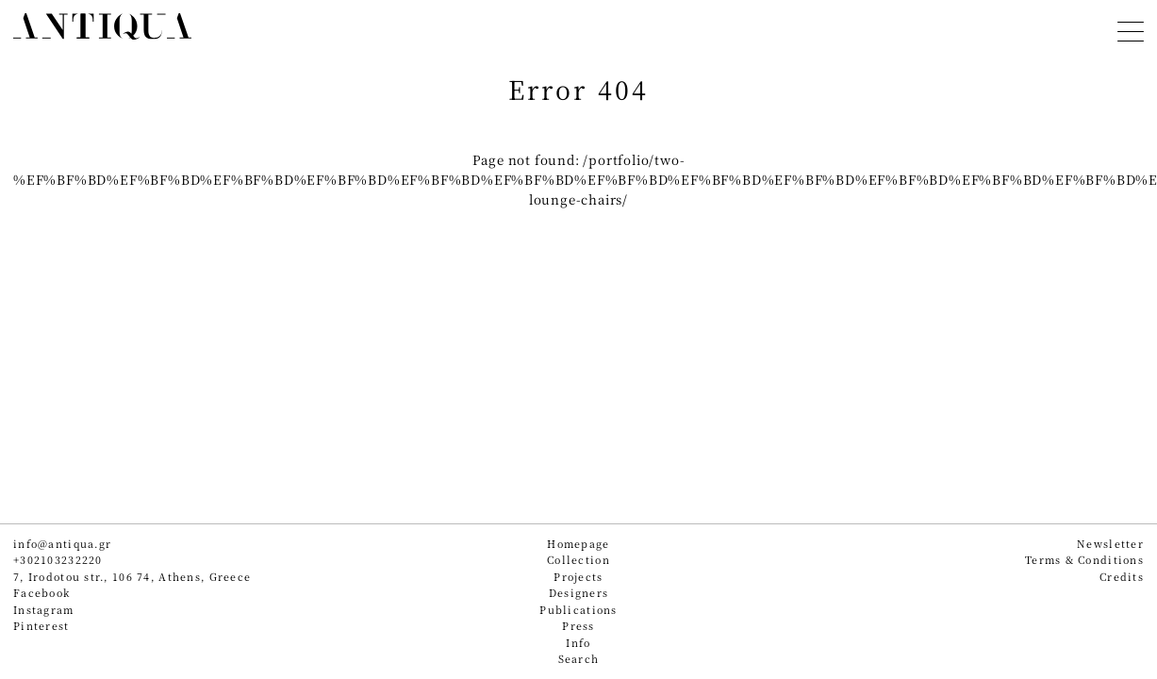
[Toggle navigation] (1130, 29)
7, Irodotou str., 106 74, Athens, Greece (132, 577)
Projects (578, 577)
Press (578, 626)
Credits (1121, 577)
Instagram (43, 610)
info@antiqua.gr (62, 544)
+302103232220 (58, 560)
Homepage (578, 544)
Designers (579, 593)
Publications (578, 610)
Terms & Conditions (1084, 560)
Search (579, 659)
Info (578, 643)
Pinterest (41, 626)
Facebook (41, 593)
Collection (578, 560)
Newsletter (1110, 544)
